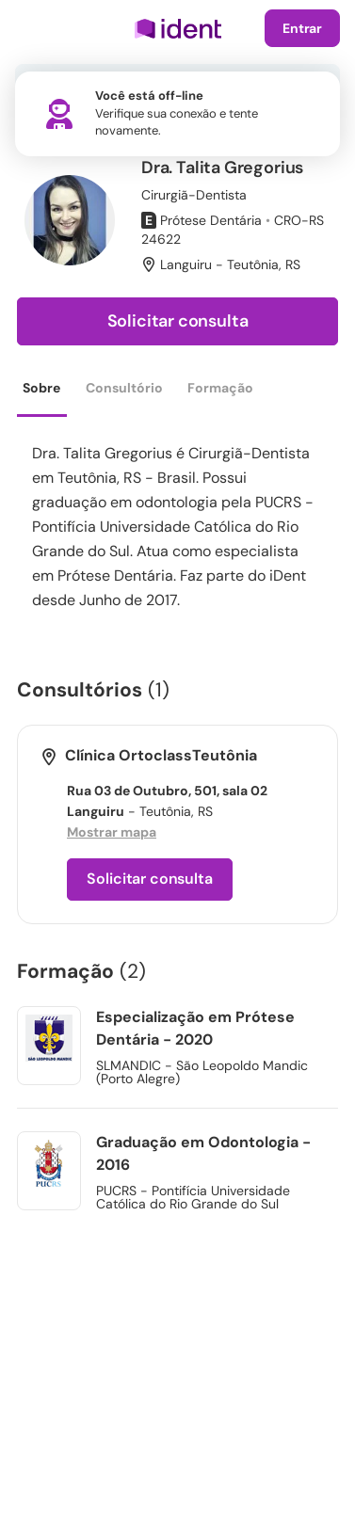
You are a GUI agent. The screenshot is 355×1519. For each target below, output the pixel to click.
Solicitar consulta (178, 321)
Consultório (124, 387)
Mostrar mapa (111, 831)
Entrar (302, 28)
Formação (220, 387)
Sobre (41, 387)
